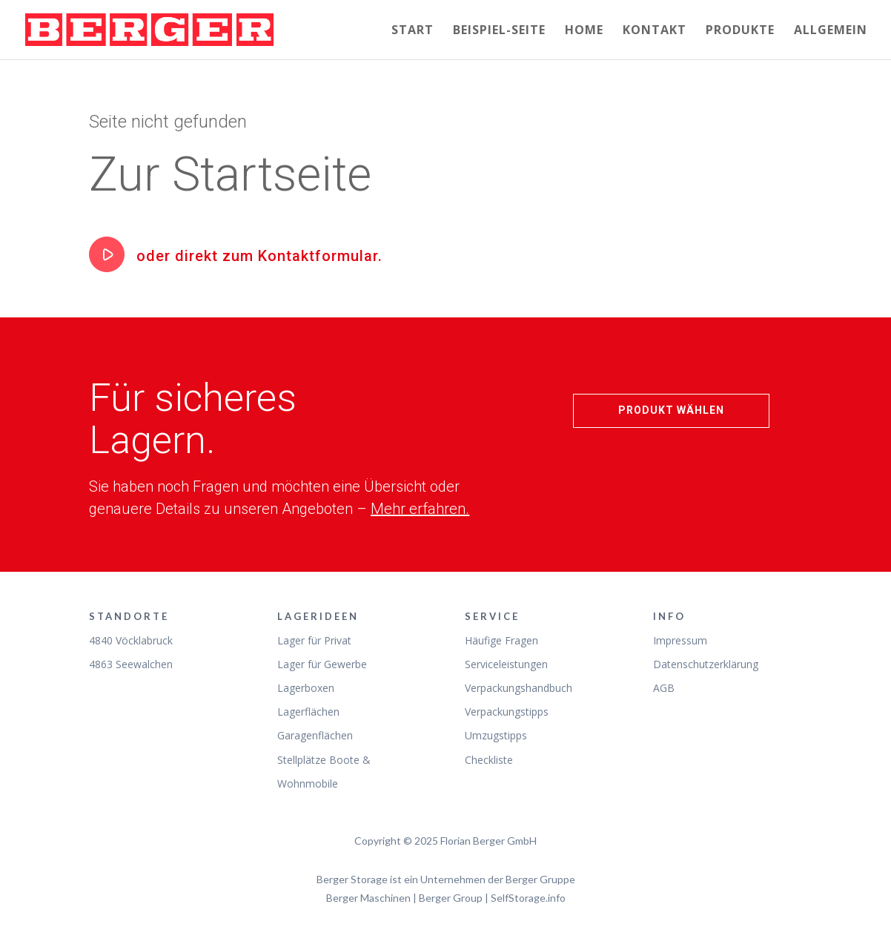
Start (412, 31)
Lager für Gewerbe (322, 664)
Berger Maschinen (368, 897)
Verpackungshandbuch (518, 688)
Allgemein (830, 31)
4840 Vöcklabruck (131, 640)
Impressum (680, 640)
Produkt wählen (671, 410)
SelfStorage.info (528, 897)
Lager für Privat (314, 640)
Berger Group (451, 897)
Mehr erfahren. (420, 509)
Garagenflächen (315, 735)
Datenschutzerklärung (705, 664)
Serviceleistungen (506, 664)
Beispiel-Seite (499, 31)
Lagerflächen (308, 712)
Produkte (740, 31)
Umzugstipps (496, 735)
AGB (664, 688)
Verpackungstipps (507, 712)
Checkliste (489, 760)
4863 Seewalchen (131, 664)
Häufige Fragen (501, 640)
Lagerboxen (305, 688)
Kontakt (654, 31)
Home (584, 31)
